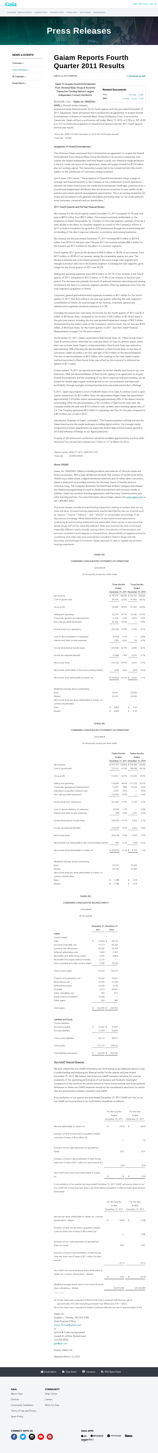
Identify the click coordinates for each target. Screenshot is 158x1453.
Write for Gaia (52, 1405)
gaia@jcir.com (60, 1344)
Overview (11, 13)
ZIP (141, 99)
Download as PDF (136, 76)
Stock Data (72, 13)
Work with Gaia (140, 4)
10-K (105, 95)
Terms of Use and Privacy (23, 1411)
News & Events (25, 13)
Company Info (41, 13)
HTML (132, 95)
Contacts (90, 1372)
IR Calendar (18, 77)
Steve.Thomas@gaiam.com (67, 1325)
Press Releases (19, 70)
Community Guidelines (22, 1405)
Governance (99, 13)
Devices (15, 1399)
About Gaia (16, 1394)
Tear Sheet (71, 1372)
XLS (134, 99)
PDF (140, 95)
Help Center (51, 1394)
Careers (49, 1399)
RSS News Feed (113, 1372)
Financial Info (57, 13)
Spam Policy (17, 1417)
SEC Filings (85, 13)
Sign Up (152, 4)
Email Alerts (18, 83)
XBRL (105, 98)
